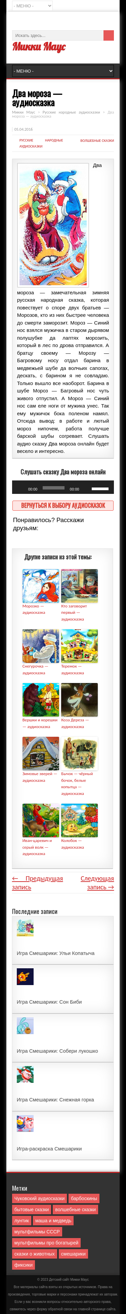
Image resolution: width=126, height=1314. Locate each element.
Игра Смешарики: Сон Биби (49, 1002)
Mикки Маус (79, 1279)
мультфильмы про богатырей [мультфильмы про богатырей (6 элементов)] (46, 1242)
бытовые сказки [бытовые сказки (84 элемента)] (31, 1209)
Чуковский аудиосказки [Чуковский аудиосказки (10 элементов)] (39, 1198)
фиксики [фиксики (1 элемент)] (23, 1265)
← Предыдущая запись (37, 882)
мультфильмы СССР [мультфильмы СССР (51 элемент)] (37, 1231)
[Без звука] (86, 488)
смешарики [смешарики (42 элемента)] (73, 1254)
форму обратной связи (54, 1309)
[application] (63, 487)
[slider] (54, 488)
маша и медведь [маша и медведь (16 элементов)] (53, 1220)
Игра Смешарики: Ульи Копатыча (56, 953)
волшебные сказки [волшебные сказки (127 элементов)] (75, 1209)
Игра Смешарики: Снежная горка (55, 1099)
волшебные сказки (97, 140)
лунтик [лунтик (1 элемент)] (21, 1220)
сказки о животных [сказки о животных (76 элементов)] (34, 1254)
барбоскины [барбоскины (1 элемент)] (84, 1198)
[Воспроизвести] (20, 488)
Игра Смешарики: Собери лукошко (57, 1051)
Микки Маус (38, 46)
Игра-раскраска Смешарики (49, 1148)
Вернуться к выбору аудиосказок (63, 505)
